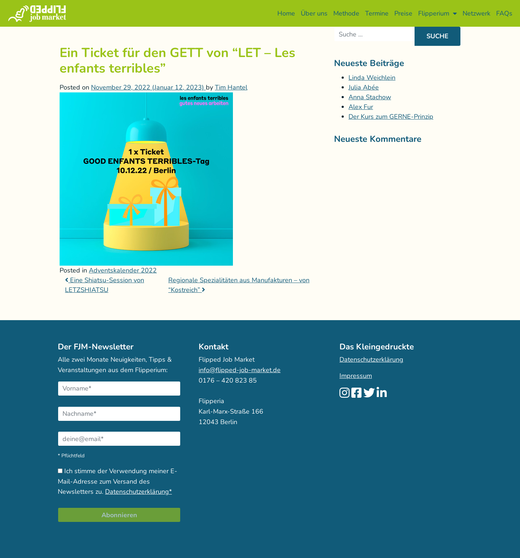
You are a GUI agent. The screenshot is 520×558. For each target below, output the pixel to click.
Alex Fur (360, 107)
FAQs (504, 13)
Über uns (314, 13)
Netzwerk (476, 13)
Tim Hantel (231, 87)
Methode (346, 13)
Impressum (355, 375)
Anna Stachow (369, 97)
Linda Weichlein (371, 77)
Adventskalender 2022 (123, 270)
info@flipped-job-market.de (240, 370)
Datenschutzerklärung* (138, 491)
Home (286, 13)
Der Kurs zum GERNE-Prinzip (390, 116)
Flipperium (437, 13)
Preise (403, 13)
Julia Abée (363, 87)
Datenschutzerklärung (371, 359)
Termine (377, 13)
